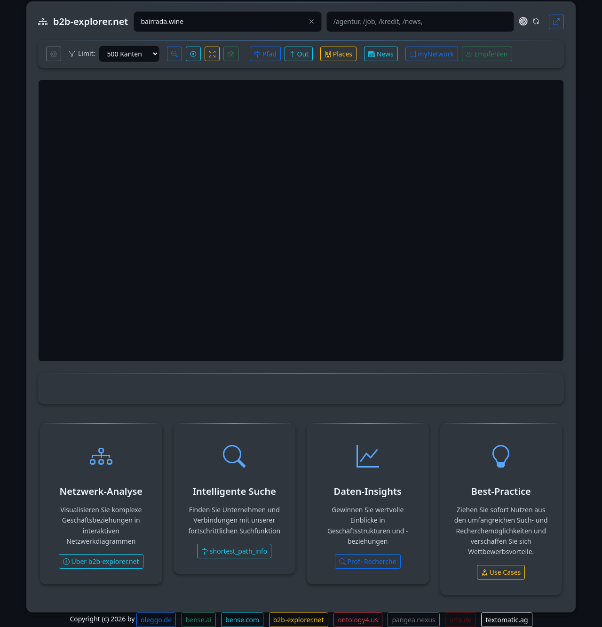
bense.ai (199, 619)
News (381, 53)
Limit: (82, 53)
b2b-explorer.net (298, 619)
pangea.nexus (413, 619)
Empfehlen (487, 53)
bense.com (242, 619)
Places (338, 53)
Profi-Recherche (367, 561)
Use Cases (501, 572)
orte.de (460, 619)
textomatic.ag (506, 619)
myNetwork (432, 53)
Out (299, 53)
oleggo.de (156, 619)
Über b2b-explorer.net (101, 561)
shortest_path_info (234, 551)
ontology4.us (358, 619)
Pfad (265, 53)
